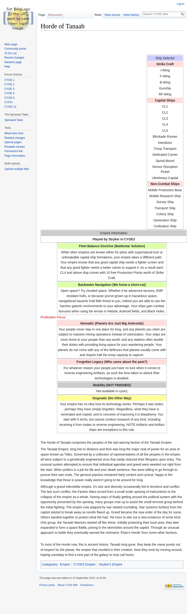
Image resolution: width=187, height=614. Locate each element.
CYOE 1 (9, 80)
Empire (65, 564)
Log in (180, 3)
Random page (13, 62)
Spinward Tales (13, 120)
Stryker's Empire (110, 564)
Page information (14, 155)
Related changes (14, 137)
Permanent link (13, 151)
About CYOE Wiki (68, 585)
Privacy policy (47, 585)
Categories (49, 564)
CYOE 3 (9, 89)
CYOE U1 (10, 106)
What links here (13, 133)
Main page (10, 44)
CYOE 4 (9, 93)
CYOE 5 (9, 97)
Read (97, 14)
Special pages (13, 142)
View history (131, 14)
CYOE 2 (9, 84)
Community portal (15, 48)
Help (7, 66)
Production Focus (53, 317)
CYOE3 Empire (84, 564)
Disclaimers (87, 585)
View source (112, 14)
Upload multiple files (16, 169)
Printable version (14, 146)
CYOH (8, 102)
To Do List (10, 53)
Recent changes (14, 57)
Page (41, 14)
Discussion (55, 14)
